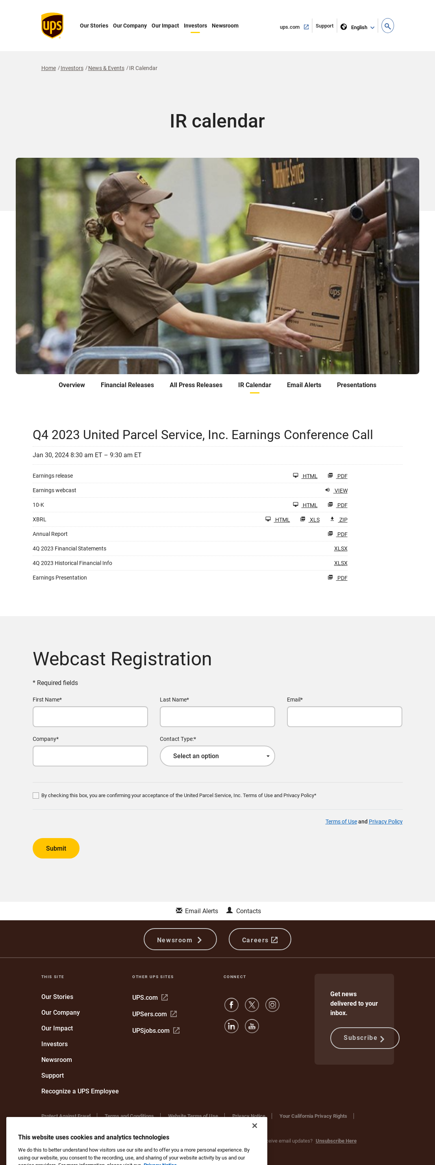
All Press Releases (196, 385)
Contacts (248, 911)
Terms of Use (341, 821)
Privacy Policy (386, 821)
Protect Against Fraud (66, 1116)
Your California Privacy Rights (313, 1116)
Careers (260, 939)
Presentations (356, 385)
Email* (295, 699)
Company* (46, 739)
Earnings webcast (54, 490)
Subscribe (365, 1038)
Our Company (130, 25)
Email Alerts (304, 385)
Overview (72, 385)
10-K (38, 505)
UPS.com (150, 997)
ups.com (296, 26)
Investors (195, 25)
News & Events (106, 68)
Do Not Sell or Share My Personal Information (142, 1124)
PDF (338, 476)
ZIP (338, 519)
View (336, 490)
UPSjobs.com (156, 1030)
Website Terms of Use (193, 1116)
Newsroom (225, 25)
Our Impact (165, 25)
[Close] (254, 1144)
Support (326, 27)
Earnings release (53, 476)
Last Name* (174, 699)
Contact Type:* (178, 739)
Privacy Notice (248, 1116)
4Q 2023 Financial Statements (69, 548)
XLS (310, 519)
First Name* (47, 699)
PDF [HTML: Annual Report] (338, 534)
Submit (56, 848)
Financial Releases (127, 385)
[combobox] (217, 756)
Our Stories (94, 25)
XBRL (39, 519)
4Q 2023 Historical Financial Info (72, 563)
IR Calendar (254, 385)
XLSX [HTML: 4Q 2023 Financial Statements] (341, 548)
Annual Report (50, 534)
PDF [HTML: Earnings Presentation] (338, 578)
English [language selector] (354, 26)
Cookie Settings (59, 1124)
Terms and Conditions (129, 1116)
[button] (387, 25)
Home (48, 68)
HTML (305, 476)
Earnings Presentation (60, 577)
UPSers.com (154, 1014)
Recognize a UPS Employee (80, 1091)
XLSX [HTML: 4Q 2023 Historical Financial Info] (341, 563)
